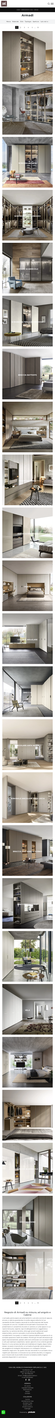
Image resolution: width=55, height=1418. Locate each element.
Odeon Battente (27, 481)
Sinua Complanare (27, 1275)
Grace (27, 957)
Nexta (27, 57)
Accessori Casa (27, 1403)
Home (18, 9)
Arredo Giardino (27, 1407)
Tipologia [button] (28, 21)
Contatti (27, 1393)
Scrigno (27, 110)
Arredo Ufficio (27, 1405)
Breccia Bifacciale (27, 904)
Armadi (36, 9)
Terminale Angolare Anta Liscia (27, 798)
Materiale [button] (15, 21)
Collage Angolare (27, 640)
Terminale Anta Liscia (27, 428)
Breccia (27, 693)
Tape (27, 1116)
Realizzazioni (27, 1389)
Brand (27, 1391)
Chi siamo (27, 1386)
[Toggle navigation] (52, 4)
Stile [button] (21, 21)
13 (38, 27)
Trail (27, 1063)
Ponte (27, 587)
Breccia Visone (27, 1222)
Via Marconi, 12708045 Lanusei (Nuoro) (27, 1371)
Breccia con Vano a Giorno (27, 851)
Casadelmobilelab (27, 1388)
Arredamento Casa (27, 9)
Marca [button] (8, 21)
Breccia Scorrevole (27, 1169)
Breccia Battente (27, 375)
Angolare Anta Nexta (27, 745)
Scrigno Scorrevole (27, 269)
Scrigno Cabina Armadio (27, 216)
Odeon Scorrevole (27, 534)
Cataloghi (27, 1408)
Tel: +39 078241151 (27, 1373)
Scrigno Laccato (27, 163)
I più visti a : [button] (44, 21)
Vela (27, 1010)
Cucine (27, 1399)
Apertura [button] (36, 21)
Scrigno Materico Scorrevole (27, 322)
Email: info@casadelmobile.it (27, 1375)
